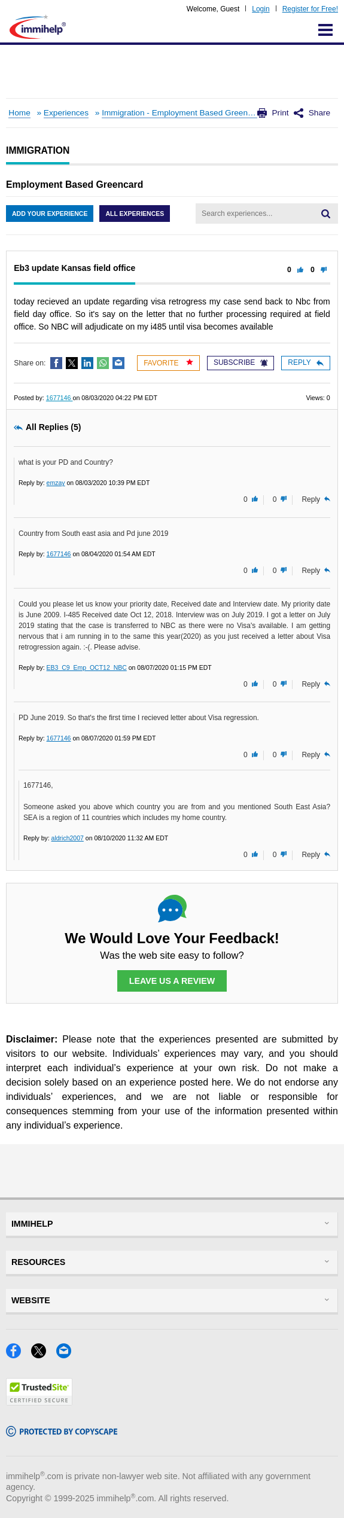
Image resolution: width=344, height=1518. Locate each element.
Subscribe (240, 362)
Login (260, 9)
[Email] (67, 1354)
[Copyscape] (61, 1432)
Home (19, 112)
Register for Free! (310, 9)
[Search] (325, 213)
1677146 (59, 397)
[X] (43, 1354)
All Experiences (134, 213)
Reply (305, 362)
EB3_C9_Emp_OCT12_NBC (87, 667)
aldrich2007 (67, 838)
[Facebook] (18, 1354)
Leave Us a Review (172, 981)
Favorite (168, 362)
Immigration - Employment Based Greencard (183, 112)
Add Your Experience (49, 213)
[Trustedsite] (39, 1401)
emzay (56, 482)
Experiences (66, 112)
